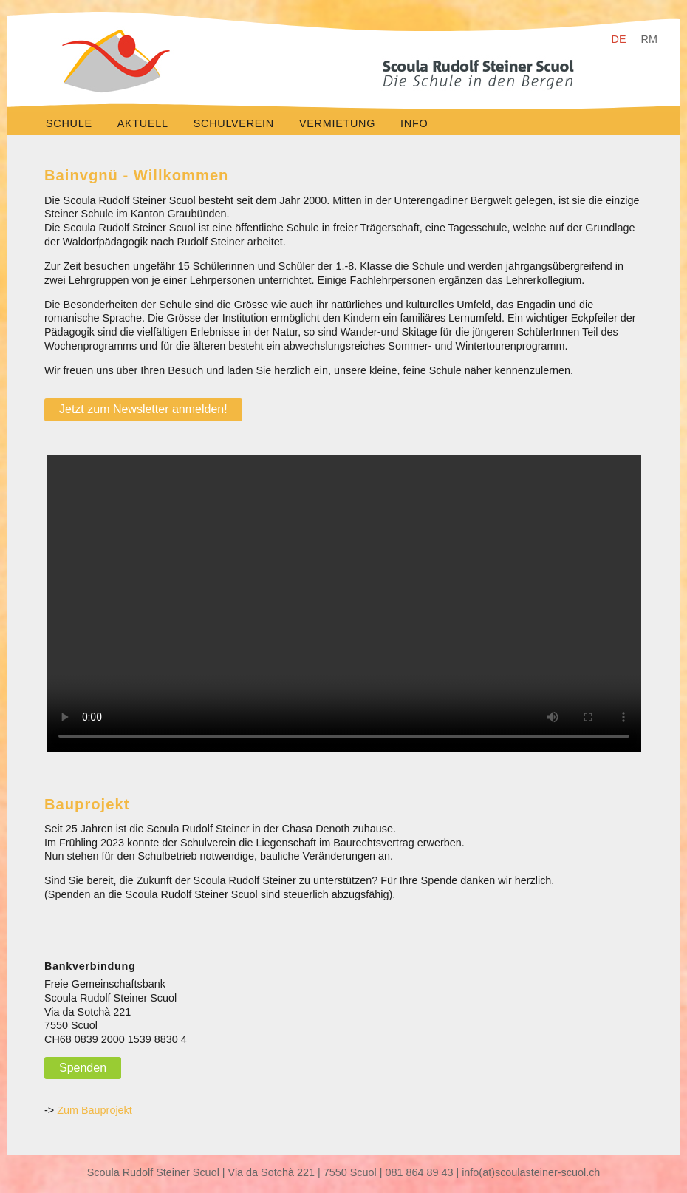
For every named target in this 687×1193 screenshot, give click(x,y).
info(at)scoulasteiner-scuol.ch (531, 1172)
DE (619, 39)
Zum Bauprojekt (94, 1110)
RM (649, 39)
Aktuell (142, 123)
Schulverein (234, 123)
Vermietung (337, 123)
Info (414, 123)
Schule (69, 123)
